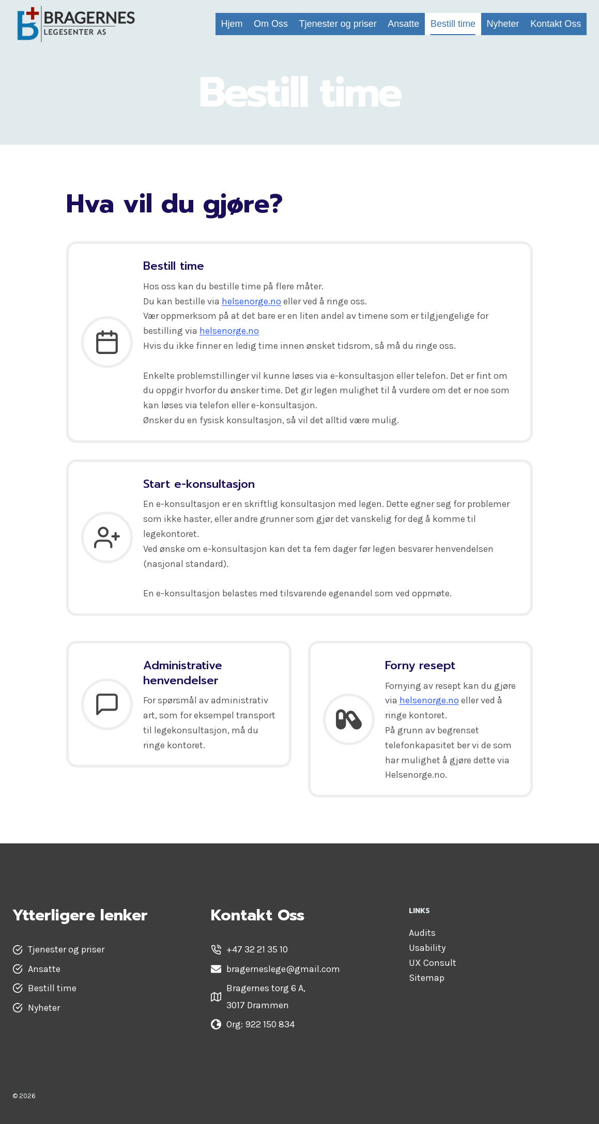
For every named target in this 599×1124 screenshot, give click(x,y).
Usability (427, 947)
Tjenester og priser (338, 24)
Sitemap (426, 977)
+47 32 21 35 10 (257, 949)
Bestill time (453, 24)
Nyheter (503, 24)
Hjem (231, 24)
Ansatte (403, 24)
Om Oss (271, 24)
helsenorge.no (251, 301)
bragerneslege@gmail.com (283, 969)
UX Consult (432, 962)
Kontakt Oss (555, 24)
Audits (422, 932)
